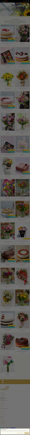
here (27, 430)
